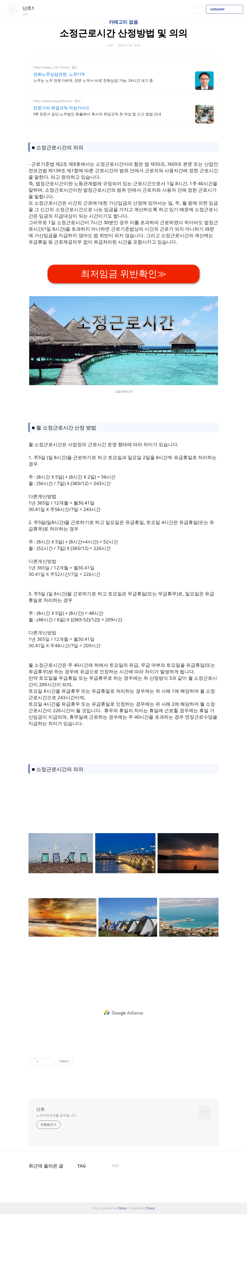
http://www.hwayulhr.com (53, 101)
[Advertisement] (123, 297)
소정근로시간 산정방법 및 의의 (123, 32)
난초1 (30, 8)
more (115, 1230)
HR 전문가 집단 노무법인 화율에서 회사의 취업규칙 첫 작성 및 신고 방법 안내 (97, 114)
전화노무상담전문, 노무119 (58, 74)
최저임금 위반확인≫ (123, 338)
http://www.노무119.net (51, 67)
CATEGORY (225, 9)
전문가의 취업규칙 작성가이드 (61, 108)
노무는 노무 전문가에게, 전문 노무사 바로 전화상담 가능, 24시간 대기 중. (93, 80)
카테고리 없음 (123, 22)
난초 (40, 1174)
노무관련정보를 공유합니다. (56, 1180)
